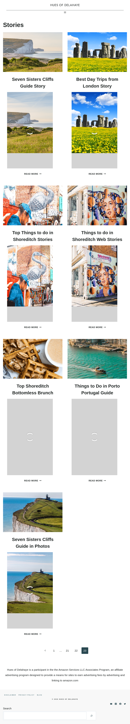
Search (7, 708)
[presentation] (32, 52)
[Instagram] (116, 704)
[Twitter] (125, 704)
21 (67, 650)
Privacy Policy (27, 695)
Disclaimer (10, 695)
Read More (32, 174)
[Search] (91, 716)
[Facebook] (120, 704)
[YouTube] (111, 704)
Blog (39, 695)
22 (76, 650)
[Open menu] (65, 12)
